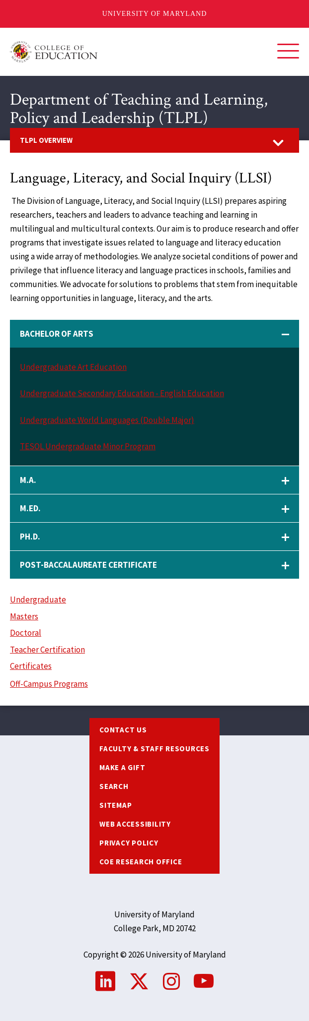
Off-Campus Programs (49, 683)
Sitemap (115, 805)
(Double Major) (166, 420)
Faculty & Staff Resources (154, 748)
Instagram (171, 981)
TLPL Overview (46, 140)
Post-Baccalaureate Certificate (88, 564)
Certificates (31, 666)
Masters (24, 616)
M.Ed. (30, 508)
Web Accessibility (135, 824)
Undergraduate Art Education (73, 366)
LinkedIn (105, 981)
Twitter (139, 981)
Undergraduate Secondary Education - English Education (122, 393)
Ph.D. (30, 536)
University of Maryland (154, 13)
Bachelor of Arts (56, 333)
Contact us (123, 729)
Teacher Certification (47, 649)
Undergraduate (38, 599)
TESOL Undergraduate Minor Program (87, 446)
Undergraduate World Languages (79, 420)
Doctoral (25, 632)
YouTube (204, 981)
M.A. (28, 480)
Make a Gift (122, 767)
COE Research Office (140, 861)
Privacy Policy (128, 842)
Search (114, 786)
